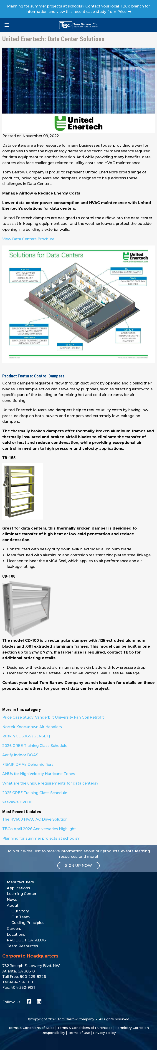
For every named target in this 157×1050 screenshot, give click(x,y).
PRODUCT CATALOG (26, 940)
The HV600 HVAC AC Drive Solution (35, 819)
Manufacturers (20, 882)
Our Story (20, 911)
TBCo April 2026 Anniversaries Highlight (39, 829)
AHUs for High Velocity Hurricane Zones (38, 774)
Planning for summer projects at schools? (41, 838)
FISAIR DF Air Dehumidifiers (27, 764)
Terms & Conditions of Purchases (84, 1028)
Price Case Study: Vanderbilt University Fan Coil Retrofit (53, 717)
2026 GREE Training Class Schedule (34, 746)
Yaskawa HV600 (17, 802)
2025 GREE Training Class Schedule (34, 793)
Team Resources (22, 946)
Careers (14, 928)
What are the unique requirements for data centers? (50, 783)
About (12, 905)
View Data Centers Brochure (28, 239)
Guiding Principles (27, 923)
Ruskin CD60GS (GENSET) (26, 736)
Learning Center (21, 894)
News (12, 899)
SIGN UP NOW (78, 865)
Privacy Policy (104, 1033)
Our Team (20, 917)
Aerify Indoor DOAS (20, 755)
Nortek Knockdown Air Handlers (32, 727)
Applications (18, 888)
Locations (16, 934)
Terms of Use (79, 1033)
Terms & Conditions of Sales (31, 1028)
